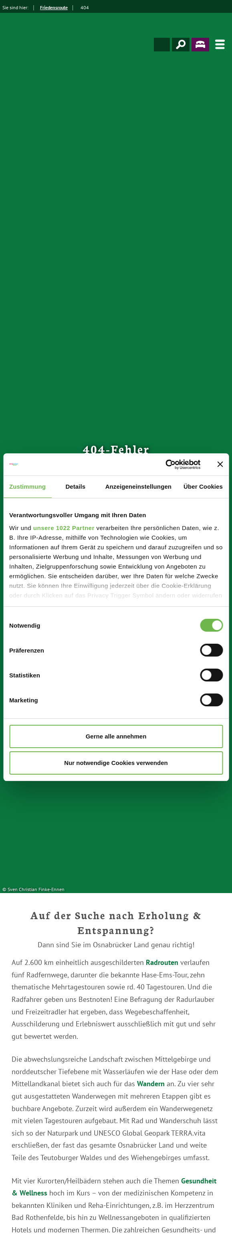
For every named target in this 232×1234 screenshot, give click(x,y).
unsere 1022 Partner (64, 527)
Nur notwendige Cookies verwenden (115, 762)
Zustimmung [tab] (27, 486)
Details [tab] (75, 486)
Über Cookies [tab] (203, 486)
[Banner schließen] (220, 464)
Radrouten (162, 962)
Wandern (151, 1083)
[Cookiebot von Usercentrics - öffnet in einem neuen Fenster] (165, 464)
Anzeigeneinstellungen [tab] (138, 486)
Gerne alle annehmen (116, 736)
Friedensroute (54, 7)
